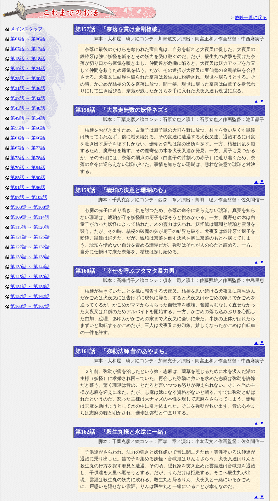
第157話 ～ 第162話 (30, 296)
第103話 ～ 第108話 (30, 207)
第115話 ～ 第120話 (29, 227)
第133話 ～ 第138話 (30, 256)
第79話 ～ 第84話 (27, 167)
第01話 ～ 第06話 (27, 38)
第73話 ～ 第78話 (27, 157)
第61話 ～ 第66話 (27, 137)
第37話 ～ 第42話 (27, 98)
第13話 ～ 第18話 (27, 58)
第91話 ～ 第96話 (27, 187)
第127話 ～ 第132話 (30, 246)
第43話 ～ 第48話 (27, 108)
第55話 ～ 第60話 (27, 128)
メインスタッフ (26, 28)
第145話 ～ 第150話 (30, 276)
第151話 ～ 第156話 (30, 286)
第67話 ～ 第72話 (27, 147)
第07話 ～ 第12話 (27, 48)
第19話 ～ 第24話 (27, 68)
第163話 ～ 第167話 (30, 306)
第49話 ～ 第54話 (27, 118)
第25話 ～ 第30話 (27, 78)
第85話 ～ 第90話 (27, 177)
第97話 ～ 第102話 (28, 197)
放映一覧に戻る (251, 17)
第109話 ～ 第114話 (29, 217)
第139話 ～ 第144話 (30, 266)
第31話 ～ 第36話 (27, 88)
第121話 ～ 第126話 (30, 237)
